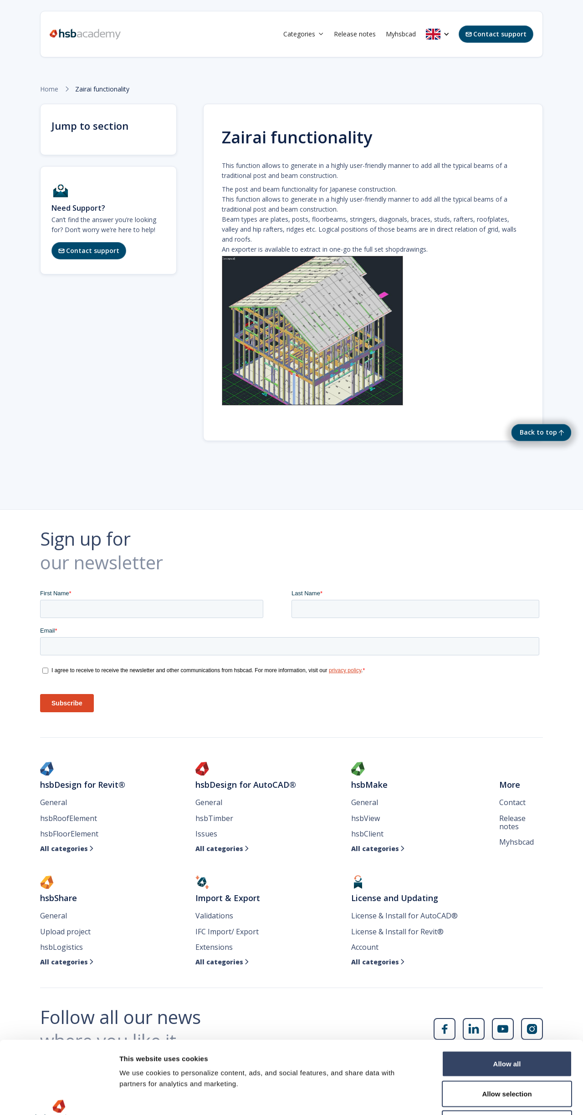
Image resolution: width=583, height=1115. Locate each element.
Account (364, 947)
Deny (507, 1055)
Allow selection (507, 1025)
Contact (512, 802)
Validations (214, 916)
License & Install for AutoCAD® (404, 916)
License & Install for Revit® (397, 931)
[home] (85, 34)
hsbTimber (214, 818)
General (53, 802)
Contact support (496, 34)
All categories (67, 848)
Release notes (355, 34)
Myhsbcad (401, 34)
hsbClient (367, 834)
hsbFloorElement (69, 834)
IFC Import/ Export (227, 931)
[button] (303, 34)
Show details (478, 1097)
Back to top (538, 432)
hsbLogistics (61, 947)
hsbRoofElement (68, 818)
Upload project (65, 931)
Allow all (507, 995)
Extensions (214, 947)
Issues (206, 834)
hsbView (365, 818)
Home (49, 89)
